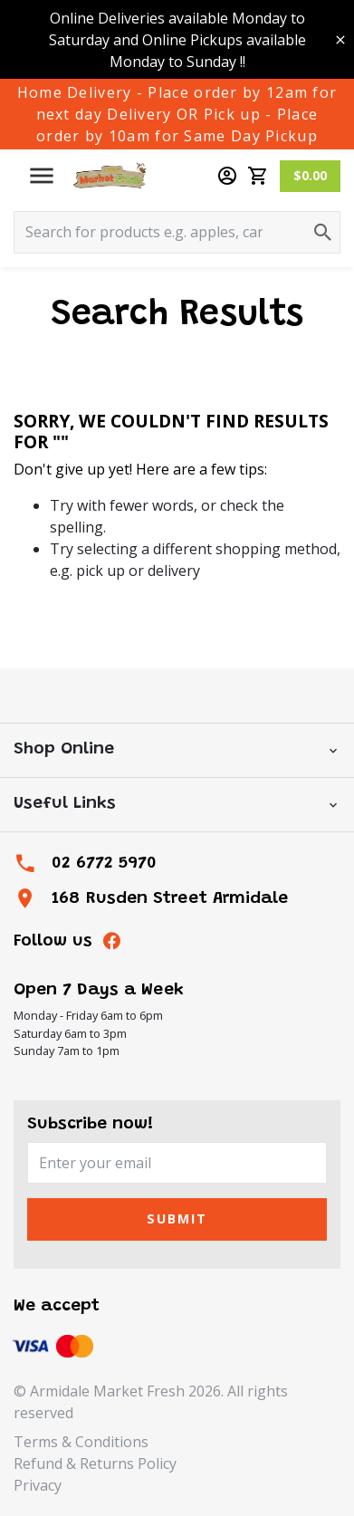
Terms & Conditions (81, 1442)
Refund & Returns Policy (95, 1463)
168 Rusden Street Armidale (170, 898)
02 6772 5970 (104, 863)
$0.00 (310, 175)
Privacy (38, 1485)
